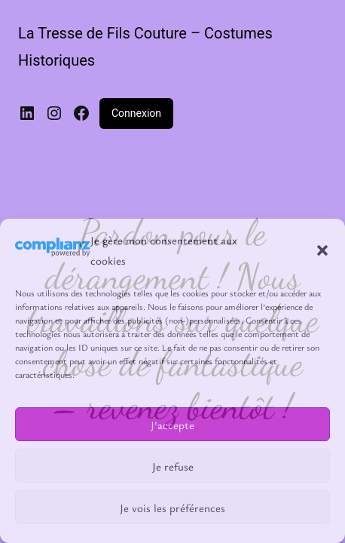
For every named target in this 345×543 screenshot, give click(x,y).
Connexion (136, 113)
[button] (322, 250)
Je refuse (173, 466)
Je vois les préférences (172, 507)
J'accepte (172, 424)
